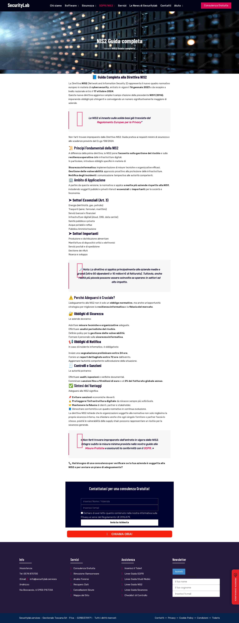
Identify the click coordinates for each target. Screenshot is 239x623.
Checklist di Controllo (136, 595)
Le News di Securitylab (143, 5)
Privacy (172, 618)
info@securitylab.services (43, 579)
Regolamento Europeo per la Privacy (119, 122)
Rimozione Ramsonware (86, 573)
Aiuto (177, 5)
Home (107, 48)
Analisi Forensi (81, 579)
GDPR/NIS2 (106, 5)
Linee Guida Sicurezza (136, 590)
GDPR (147, 448)
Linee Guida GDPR (134, 573)
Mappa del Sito (81, 595)
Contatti (165, 5)
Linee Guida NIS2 (133, 584)
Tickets (216, 618)
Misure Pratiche (94, 448)
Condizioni (202, 618)
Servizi (122, 5)
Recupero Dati (81, 584)
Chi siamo (56, 5)
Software (71, 5)
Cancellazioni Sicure (83, 590)
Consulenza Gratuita (216, 5)
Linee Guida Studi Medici (137, 579)
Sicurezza (88, 5)
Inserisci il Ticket (133, 568)
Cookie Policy (186, 618)
